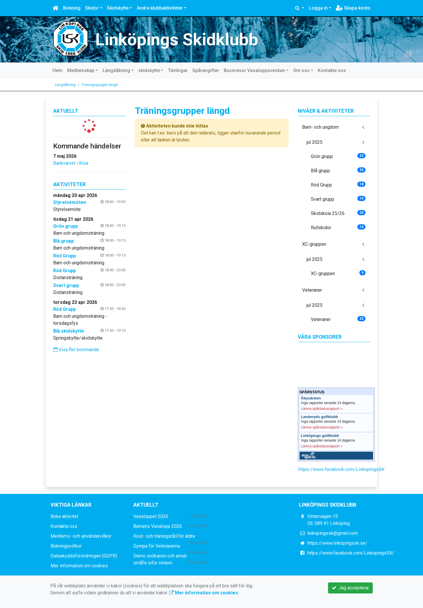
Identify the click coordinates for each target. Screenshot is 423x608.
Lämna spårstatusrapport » (322, 409)
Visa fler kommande (76, 349)
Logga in (318, 8)
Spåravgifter (205, 70)
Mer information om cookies (79, 565)
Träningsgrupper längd (100, 85)
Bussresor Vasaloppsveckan (254, 70)
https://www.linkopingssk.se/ (337, 543)
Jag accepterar (350, 588)
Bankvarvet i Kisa (70, 163)
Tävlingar (178, 70)
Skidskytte (118, 8)
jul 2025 (314, 142)
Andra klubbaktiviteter (160, 8)
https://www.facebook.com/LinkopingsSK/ (350, 553)
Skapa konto (353, 8)
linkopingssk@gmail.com (332, 533)
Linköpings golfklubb (320, 435)
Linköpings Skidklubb (176, 39)
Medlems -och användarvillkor (81, 536)
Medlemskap (80, 70)
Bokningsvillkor (66, 546)
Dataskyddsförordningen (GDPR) (84, 556)
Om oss (301, 70)
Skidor (92, 8)
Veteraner (312, 290)
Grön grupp (338, 156)
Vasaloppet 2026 (150, 516)
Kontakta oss (332, 70)
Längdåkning (116, 70)
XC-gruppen (314, 244)
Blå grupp (338, 170)
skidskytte (149, 70)
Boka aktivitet (64, 516)
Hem (57, 70)
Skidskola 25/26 (338, 213)
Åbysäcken (311, 398)
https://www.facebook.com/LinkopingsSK (341, 469)
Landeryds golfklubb (319, 417)
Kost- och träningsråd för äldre (164, 536)
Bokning (71, 8)
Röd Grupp (338, 185)
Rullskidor (338, 227)
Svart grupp (338, 199)
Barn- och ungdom (320, 127)
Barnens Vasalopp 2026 (157, 526)
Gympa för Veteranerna (156, 546)
